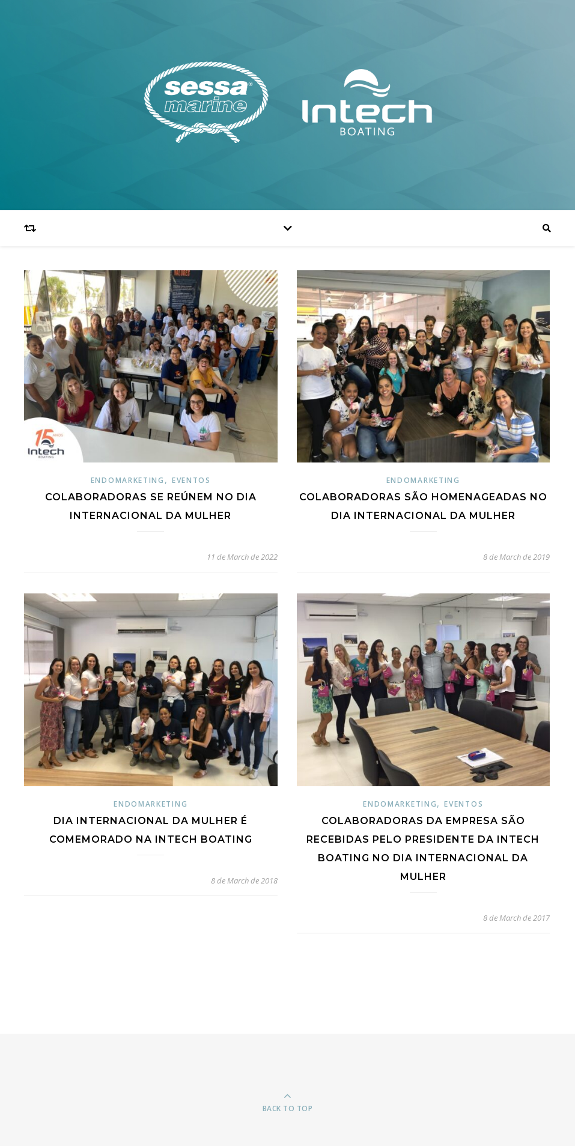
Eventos (191, 480)
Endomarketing (128, 480)
